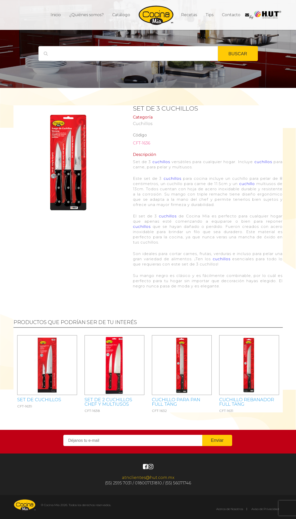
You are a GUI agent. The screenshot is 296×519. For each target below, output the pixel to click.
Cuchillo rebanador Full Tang (246, 401)
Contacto (231, 14)
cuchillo (247, 183)
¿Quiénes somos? (86, 14)
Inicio (56, 14)
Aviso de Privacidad (265, 509)
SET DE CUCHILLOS (39, 399)
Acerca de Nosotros (229, 509)
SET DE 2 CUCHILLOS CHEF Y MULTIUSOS (108, 401)
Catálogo (121, 14)
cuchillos (161, 161)
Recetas (189, 14)
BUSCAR (237, 53)
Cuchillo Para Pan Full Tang (176, 401)
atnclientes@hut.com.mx (148, 477)
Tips (209, 14)
